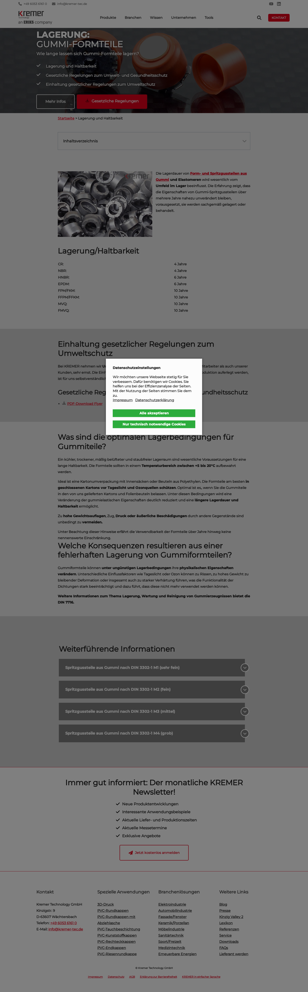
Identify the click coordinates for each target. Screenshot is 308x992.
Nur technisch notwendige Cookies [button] (154, 424)
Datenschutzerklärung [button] (154, 400)
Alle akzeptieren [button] (154, 413)
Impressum (123, 400)
